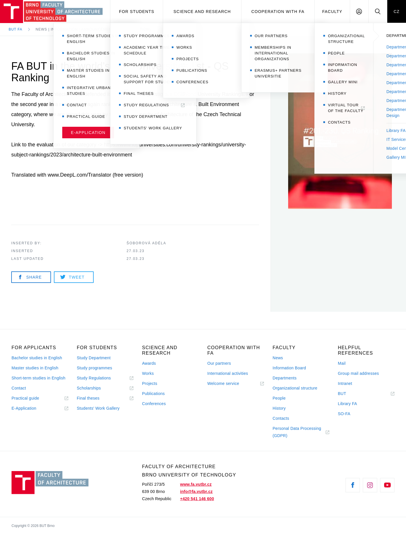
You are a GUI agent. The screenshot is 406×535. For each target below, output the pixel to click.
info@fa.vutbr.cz (196, 491)
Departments (285, 378)
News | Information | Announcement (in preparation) (93, 29)
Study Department (94, 358)
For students (136, 11)
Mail (342, 363)
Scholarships (89, 388)
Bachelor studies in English (37, 358)
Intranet (345, 383)
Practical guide (25, 398)
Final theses (88, 398)
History (279, 408)
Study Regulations (94, 378)
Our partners (219, 363)
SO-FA (344, 413)
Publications (153, 393)
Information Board (289, 368)
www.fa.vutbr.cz (196, 484)
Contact (19, 388)
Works (148, 373)
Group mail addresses (358, 373)
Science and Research (202, 11)
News (278, 358)
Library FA (347, 403)
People (279, 398)
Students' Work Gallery (98, 408)
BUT (350, 393)
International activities (227, 373)
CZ (397, 11)
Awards (149, 363)
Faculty (332, 11)
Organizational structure (295, 388)
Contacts (281, 418)
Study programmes (94, 368)
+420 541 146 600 (197, 498)
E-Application (24, 408)
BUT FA (15, 29)
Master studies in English (35, 368)
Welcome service (223, 383)
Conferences (154, 403)
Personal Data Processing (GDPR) (297, 432)
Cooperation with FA (277, 11)
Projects (149, 383)
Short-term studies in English (38, 378)
